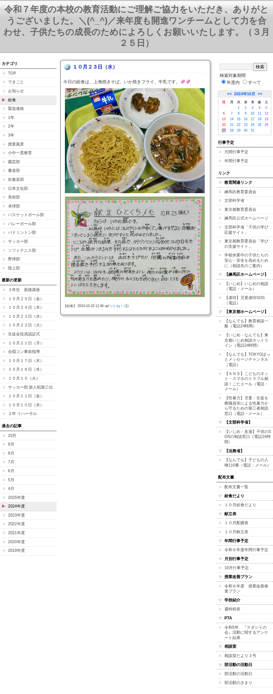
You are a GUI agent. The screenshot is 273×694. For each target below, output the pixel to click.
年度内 (230, 82)
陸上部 (14, 268)
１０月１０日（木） (26, 405)
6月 (11, 471)
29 (238, 130)
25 (259, 125)
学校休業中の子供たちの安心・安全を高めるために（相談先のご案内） (246, 260)
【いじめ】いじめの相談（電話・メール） (246, 286)
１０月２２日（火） (26, 325)
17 (252, 119)
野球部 (14, 259)
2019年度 (16, 550)
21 (231, 125)
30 (245, 130)
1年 (11, 117)
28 (231, 130)
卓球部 (14, 206)
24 (252, 125)
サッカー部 (18, 241)
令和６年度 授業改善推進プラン (246, 589)
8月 (11, 453)
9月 (11, 444)
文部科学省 (234, 200)
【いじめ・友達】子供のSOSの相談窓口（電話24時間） (247, 436)
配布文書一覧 (236, 487)
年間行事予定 (236, 161)
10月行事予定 (236, 567)
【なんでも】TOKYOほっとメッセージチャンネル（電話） (247, 359)
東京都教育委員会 (240, 209)
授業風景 (16, 144)
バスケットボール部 (26, 214)
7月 (11, 462)
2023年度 (16, 515)
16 (245, 119)
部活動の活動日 (238, 673)
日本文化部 (18, 188)
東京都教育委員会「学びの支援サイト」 (246, 244)
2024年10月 (244, 94)
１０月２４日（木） (26, 307)
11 (259, 113)
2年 (11, 126)
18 (259, 119)
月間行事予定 (236, 152)
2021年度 (16, 532)
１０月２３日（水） (26, 316)
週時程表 (232, 609)
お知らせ (16, 91)
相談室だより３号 (240, 655)
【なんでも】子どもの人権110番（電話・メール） (247, 463)
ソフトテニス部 (22, 250)
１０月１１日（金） (26, 396)
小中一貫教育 (20, 153)
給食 (12, 100)
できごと (16, 82)
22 (238, 125)
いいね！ (117, 306)
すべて (252, 82)
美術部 (14, 197)
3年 (11, 135)
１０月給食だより (240, 505)
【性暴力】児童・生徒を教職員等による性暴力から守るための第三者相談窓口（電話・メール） (246, 406)
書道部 (14, 170)
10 (252, 113)
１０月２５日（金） (26, 298)
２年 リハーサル (22, 413)
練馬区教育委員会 (240, 191)
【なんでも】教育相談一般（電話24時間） (246, 324)
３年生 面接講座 (24, 289)
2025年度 (16, 497)
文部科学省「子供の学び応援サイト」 (246, 230)
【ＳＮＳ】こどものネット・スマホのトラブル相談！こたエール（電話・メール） (246, 381)
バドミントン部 (22, 232)
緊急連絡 (16, 108)
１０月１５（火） (24, 378)
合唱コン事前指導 (24, 351)
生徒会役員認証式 (24, 334)
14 (231, 119)
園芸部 (14, 162)
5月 (11, 480)
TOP (12, 73)
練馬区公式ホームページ (246, 218)
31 (252, 130)
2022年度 (16, 523)
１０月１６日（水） (26, 369)
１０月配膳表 (236, 522)
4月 (11, 488)
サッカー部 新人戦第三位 (30, 387)
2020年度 (16, 541)
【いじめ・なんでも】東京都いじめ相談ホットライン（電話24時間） (246, 340)
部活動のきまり (238, 682)
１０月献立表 (236, 531)
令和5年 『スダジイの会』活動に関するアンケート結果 (246, 632)
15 (238, 119)
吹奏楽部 (16, 179)
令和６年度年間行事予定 (246, 549)
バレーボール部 (22, 223)
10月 (12, 435)
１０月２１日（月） (26, 343)
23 (245, 125)
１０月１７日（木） (26, 360)
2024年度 (16, 506)
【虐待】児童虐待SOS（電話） (244, 300)
